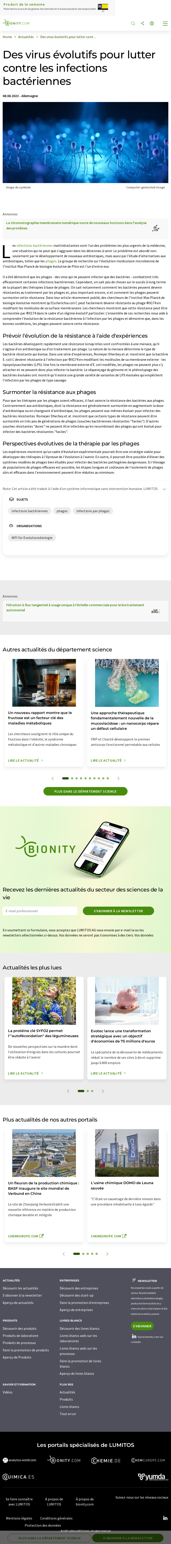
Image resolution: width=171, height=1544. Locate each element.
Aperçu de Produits (17, 1357)
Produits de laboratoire (20, 1335)
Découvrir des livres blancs (80, 1328)
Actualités (67, 1392)
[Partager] (142, 23)
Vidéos (7, 1392)
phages (51, 261)
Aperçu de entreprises (76, 1309)
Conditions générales (56, 1518)
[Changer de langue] (152, 23)
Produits (66, 1399)
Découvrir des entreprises (79, 1288)
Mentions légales (19, 1518)
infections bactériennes (34, 245)
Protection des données (43, 1525)
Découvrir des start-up (77, 1295)
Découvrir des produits (20, 1328)
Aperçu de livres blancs (77, 1373)
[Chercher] (133, 23)
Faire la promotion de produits (26, 1350)
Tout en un (68, 1413)
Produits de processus (19, 1342)
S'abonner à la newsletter (118, 911)
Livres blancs (69, 1406)
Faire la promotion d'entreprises (84, 1302)
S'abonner (142, 1326)
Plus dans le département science (85, 791)
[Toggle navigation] (165, 24)
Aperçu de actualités (18, 1302)
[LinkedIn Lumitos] (165, 1518)
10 (108, 778)
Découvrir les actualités (20, 1288)
